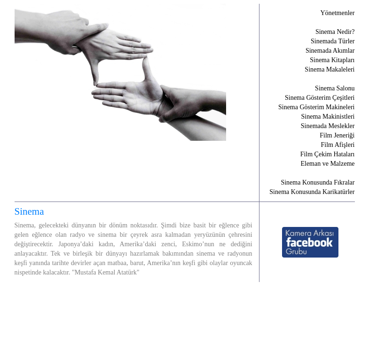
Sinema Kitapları (332, 60)
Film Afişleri (338, 144)
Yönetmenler (337, 12)
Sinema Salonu (334, 88)
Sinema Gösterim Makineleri (316, 107)
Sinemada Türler (332, 41)
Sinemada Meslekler (328, 125)
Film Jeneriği (337, 135)
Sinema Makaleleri (329, 69)
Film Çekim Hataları (327, 154)
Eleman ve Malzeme (327, 163)
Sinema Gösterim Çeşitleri (320, 97)
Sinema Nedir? (335, 31)
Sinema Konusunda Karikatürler (311, 191)
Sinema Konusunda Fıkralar (317, 182)
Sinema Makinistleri (328, 116)
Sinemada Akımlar (330, 50)
